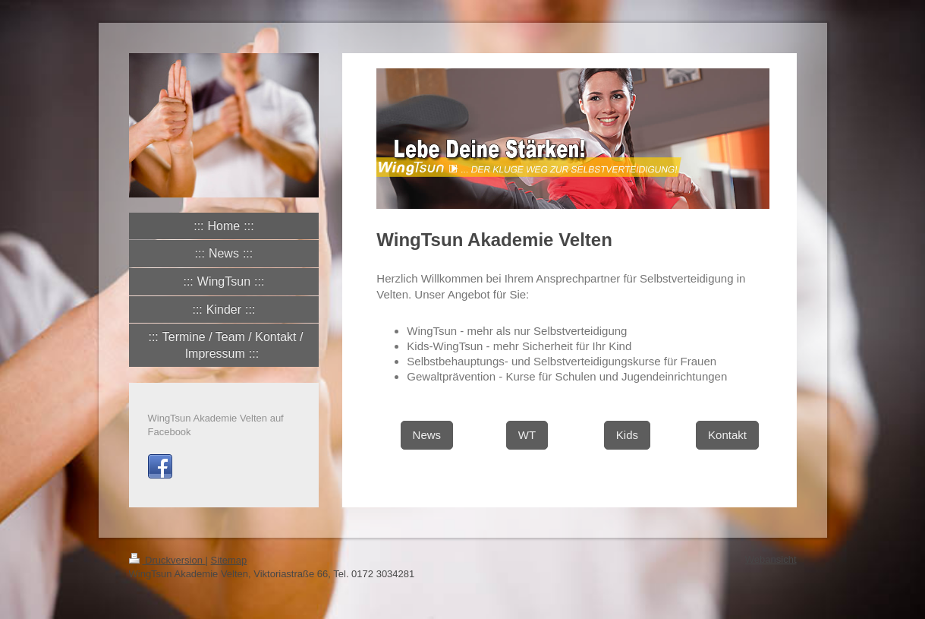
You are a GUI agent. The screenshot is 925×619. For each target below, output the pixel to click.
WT (527, 434)
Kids (627, 434)
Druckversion (167, 560)
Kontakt (727, 434)
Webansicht (771, 559)
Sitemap (229, 560)
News (427, 434)
